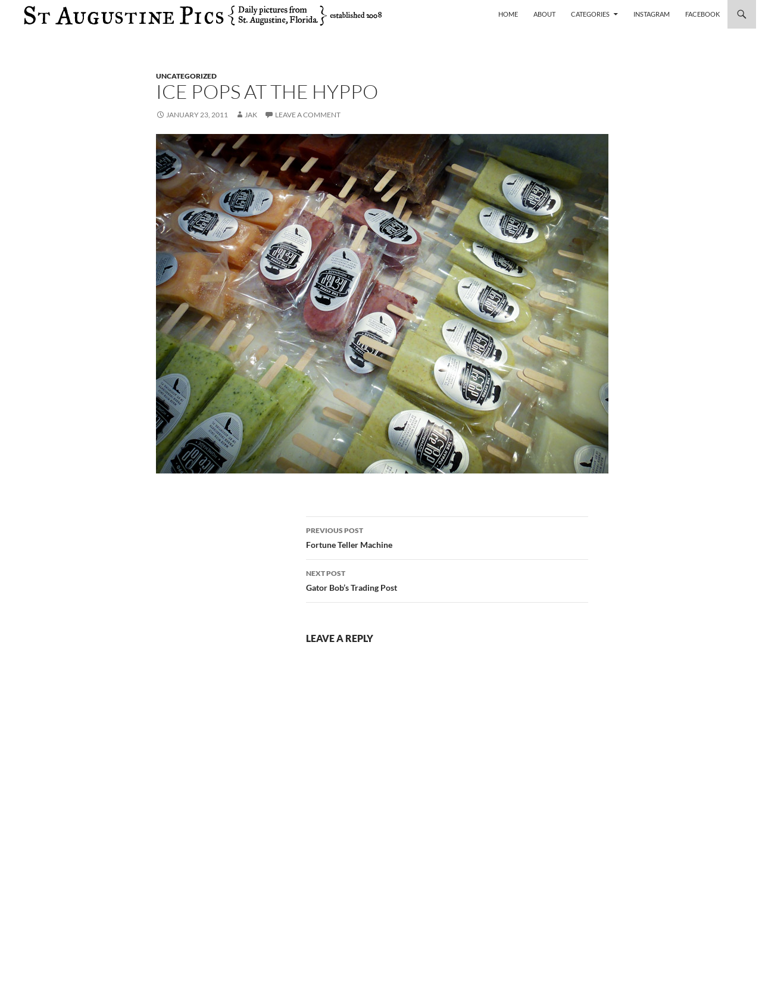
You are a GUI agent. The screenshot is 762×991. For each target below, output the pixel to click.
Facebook (702, 14)
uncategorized (186, 75)
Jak (251, 114)
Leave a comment (308, 114)
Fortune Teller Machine (447, 536)
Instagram (651, 14)
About (544, 14)
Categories (590, 14)
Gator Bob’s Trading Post (447, 579)
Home (508, 14)
